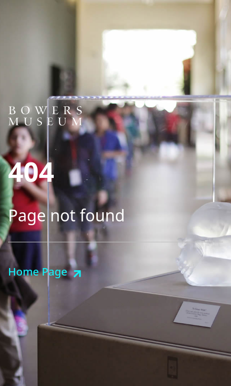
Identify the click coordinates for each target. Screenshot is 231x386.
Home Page (37, 271)
